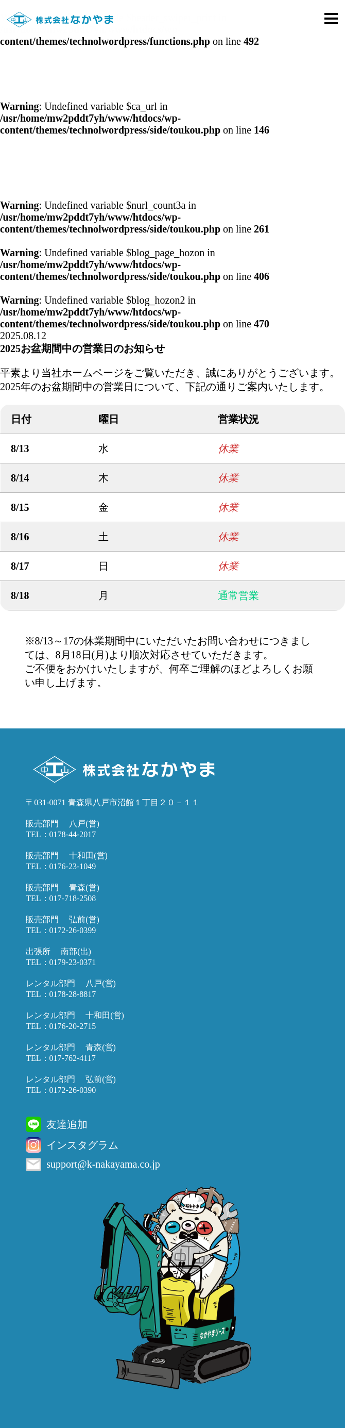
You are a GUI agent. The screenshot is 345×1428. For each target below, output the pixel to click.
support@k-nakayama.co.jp (103, 1164)
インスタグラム (82, 1145)
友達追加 (67, 1124)
